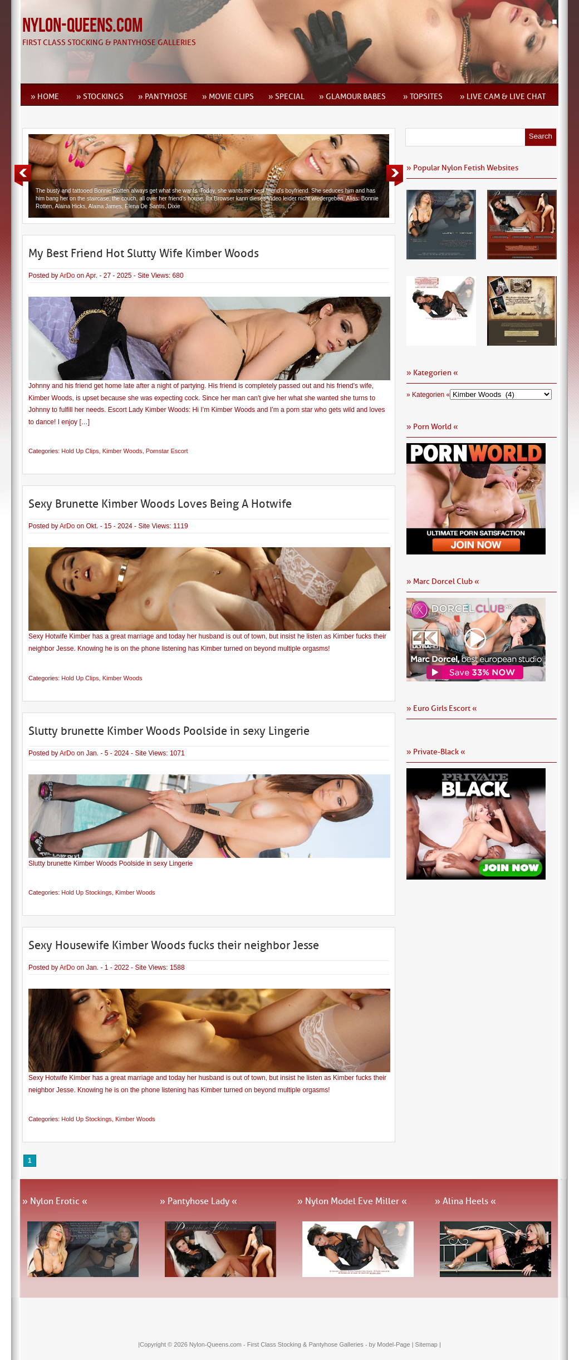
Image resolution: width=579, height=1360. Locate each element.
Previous (22, 175)
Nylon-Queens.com (82, 26)
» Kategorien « (428, 395)
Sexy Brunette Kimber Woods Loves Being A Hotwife (160, 503)
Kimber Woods (122, 451)
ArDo (67, 275)
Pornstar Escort (167, 451)
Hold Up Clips (80, 451)
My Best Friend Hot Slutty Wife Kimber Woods (143, 253)
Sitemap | (428, 1344)
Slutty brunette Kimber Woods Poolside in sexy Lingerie (169, 731)
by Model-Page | (392, 1344)
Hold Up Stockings (86, 892)
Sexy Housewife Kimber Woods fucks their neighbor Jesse (173, 945)
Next (394, 175)
